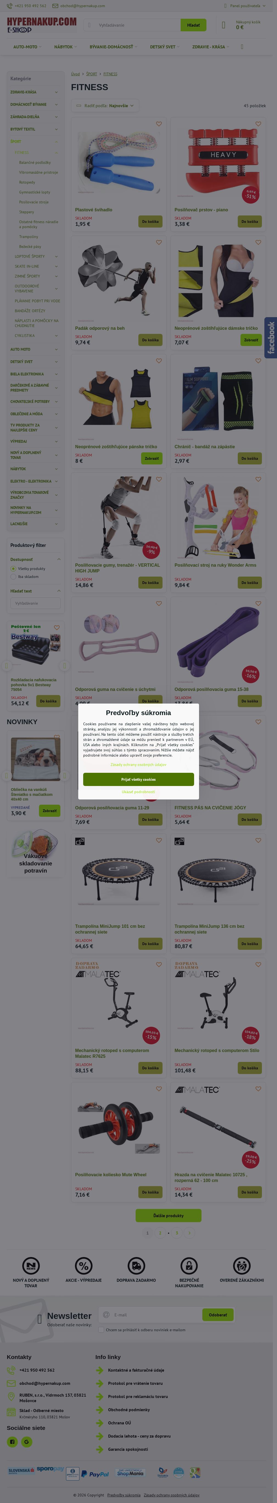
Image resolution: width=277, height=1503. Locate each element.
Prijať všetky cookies (138, 779)
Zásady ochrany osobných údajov (138, 764)
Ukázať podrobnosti (138, 791)
